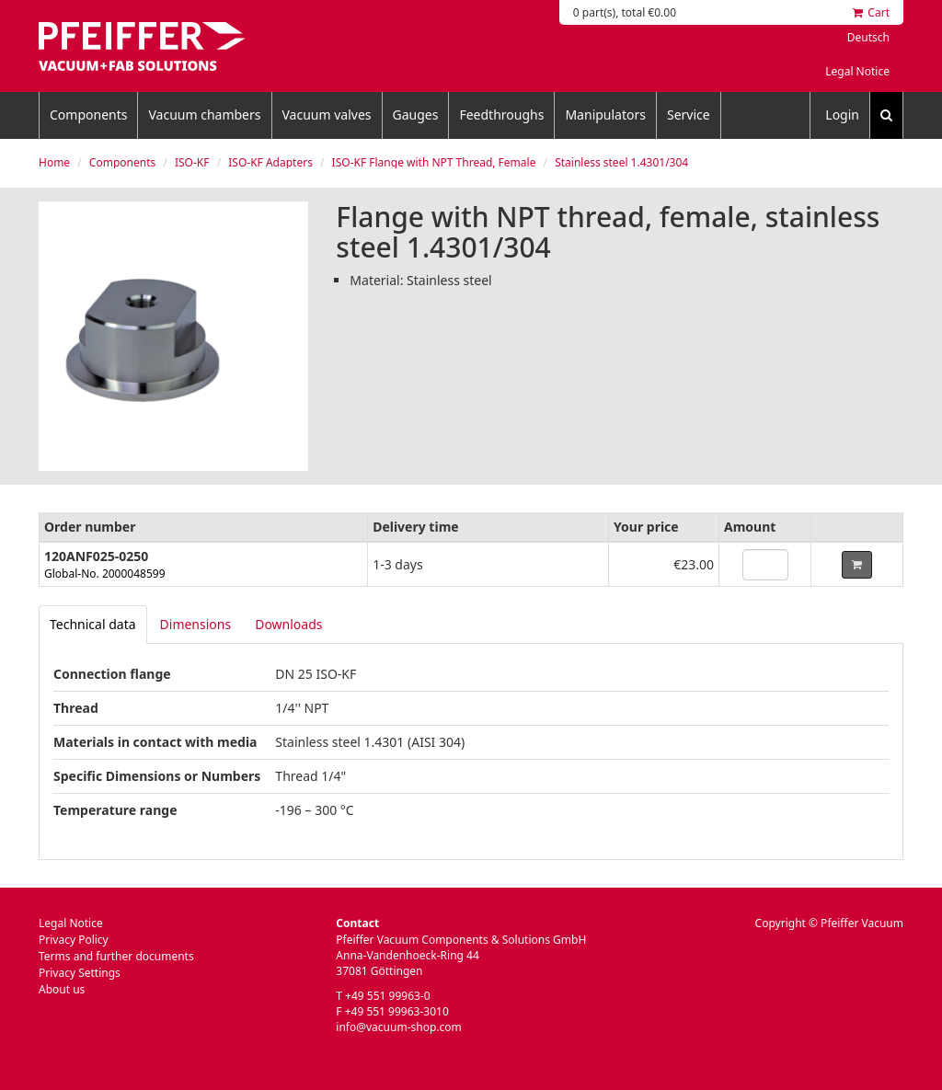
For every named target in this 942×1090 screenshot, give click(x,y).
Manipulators (605, 114)
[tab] (93, 624)
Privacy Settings (80, 973)
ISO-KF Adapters (270, 162)
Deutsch (868, 37)
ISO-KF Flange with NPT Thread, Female (434, 162)
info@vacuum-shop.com (398, 1027)
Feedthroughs (501, 114)
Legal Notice (857, 71)
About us (62, 989)
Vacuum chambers (204, 114)
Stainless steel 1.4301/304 (621, 162)
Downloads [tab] (288, 624)
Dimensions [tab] (196, 624)
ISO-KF (192, 162)
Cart (871, 12)
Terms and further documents (116, 956)
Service (688, 114)
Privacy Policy (74, 939)
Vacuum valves (327, 114)
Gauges (416, 114)
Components (88, 114)
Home (54, 162)
